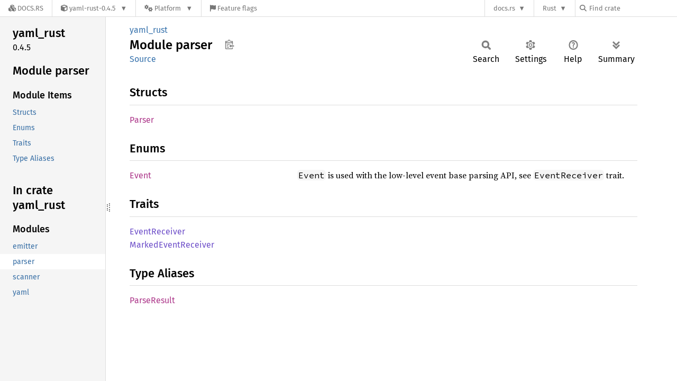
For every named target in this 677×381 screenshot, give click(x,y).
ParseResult (152, 300)
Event (140, 175)
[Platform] (168, 8)
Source (143, 59)
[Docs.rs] (26, 8)
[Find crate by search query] (632, 8)
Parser (142, 120)
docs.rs (504, 8)
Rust (549, 8)
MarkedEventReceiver (172, 245)
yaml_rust (149, 30)
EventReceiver (157, 231)
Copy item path (229, 44)
